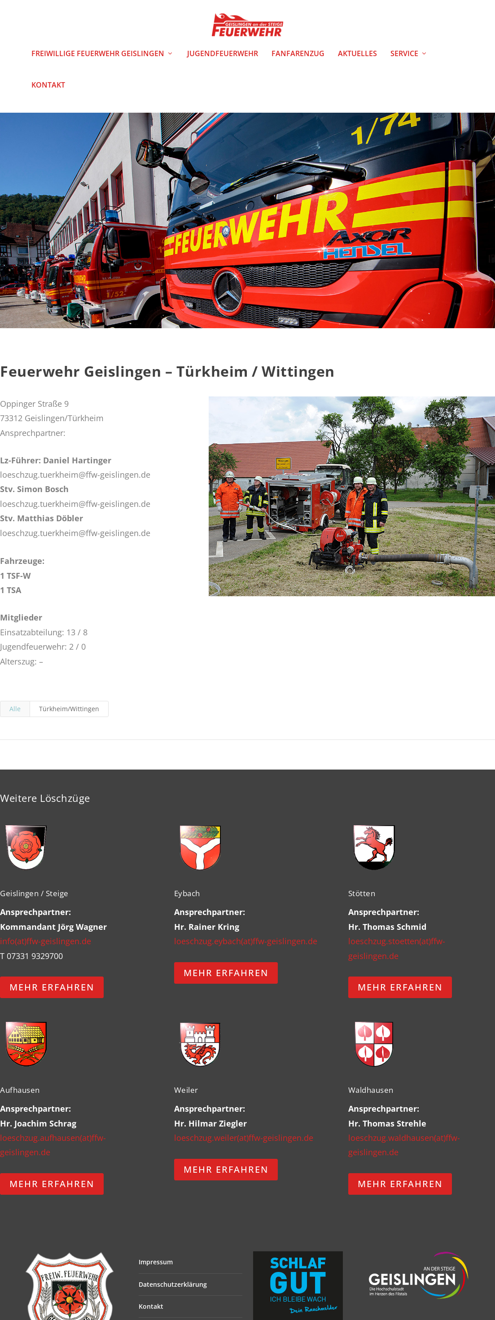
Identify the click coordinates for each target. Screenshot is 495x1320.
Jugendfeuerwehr (222, 60)
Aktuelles (357, 60)
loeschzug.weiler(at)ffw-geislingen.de (243, 1143)
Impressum (156, 1268)
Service (404, 60)
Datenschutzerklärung (173, 1290)
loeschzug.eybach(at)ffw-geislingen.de (245, 947)
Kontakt (48, 91)
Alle (15, 714)
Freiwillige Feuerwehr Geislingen (97, 60)
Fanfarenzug (298, 60)
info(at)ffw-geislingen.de (45, 947)
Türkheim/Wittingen (69, 714)
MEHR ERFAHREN (51, 993)
